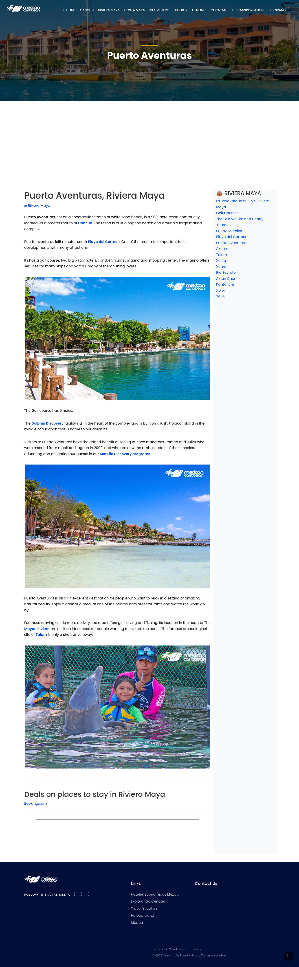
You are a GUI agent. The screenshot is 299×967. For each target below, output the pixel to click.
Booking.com (35, 803)
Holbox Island (142, 915)
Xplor (220, 290)
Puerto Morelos (229, 231)
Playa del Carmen (231, 236)
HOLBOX (181, 10)
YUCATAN (218, 10)
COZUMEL (199, 10)
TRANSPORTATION (247, 10)
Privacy (196, 949)
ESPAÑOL (277, 10)
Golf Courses (227, 213)
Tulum (221, 254)
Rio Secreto (226, 272)
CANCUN (87, 10)
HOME (68, 10)
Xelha (221, 260)
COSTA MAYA (134, 10)
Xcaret (222, 266)
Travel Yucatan (144, 908)
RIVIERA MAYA (109, 10)
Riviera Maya (37, 205)
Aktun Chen (226, 278)
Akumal (222, 248)
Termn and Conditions (168, 949)
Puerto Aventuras (231, 242)
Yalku (221, 296)
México (137, 922)
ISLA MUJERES (160, 10)
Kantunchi (225, 284)
